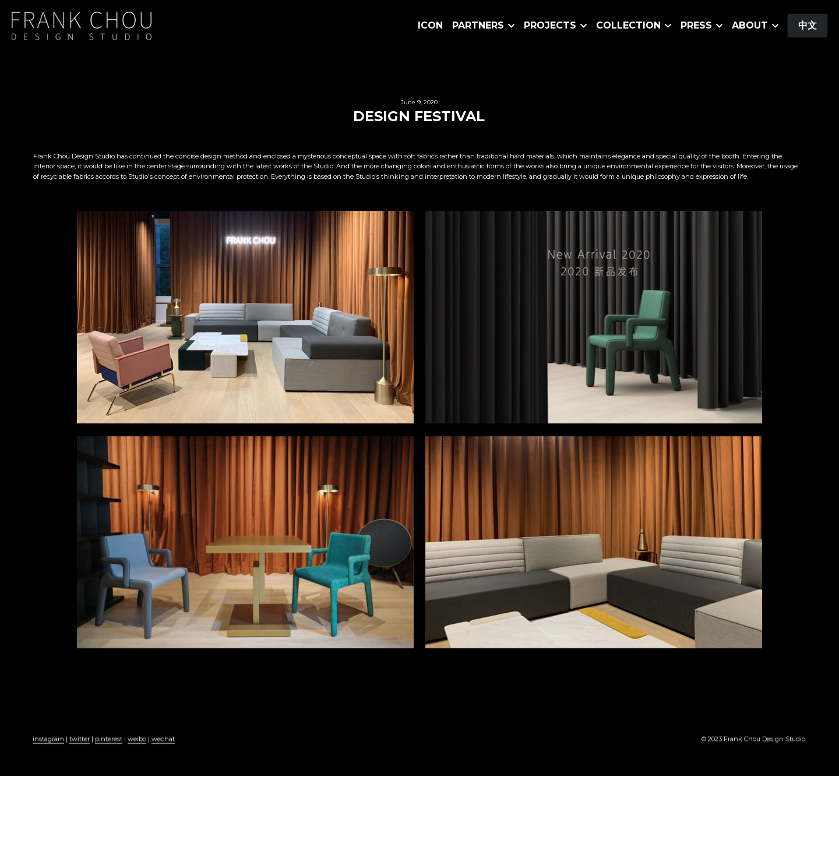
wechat (163, 743)
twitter (79, 743)
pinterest (108, 743)
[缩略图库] (245, 317)
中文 (807, 25)
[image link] (81, 25)
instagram (48, 743)
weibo (137, 743)
